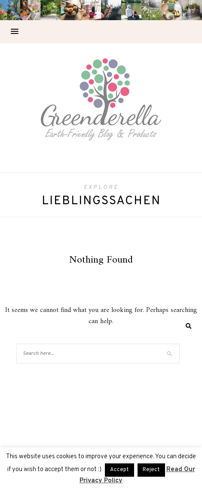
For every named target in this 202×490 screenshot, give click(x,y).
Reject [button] (151, 469)
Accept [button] (119, 469)
